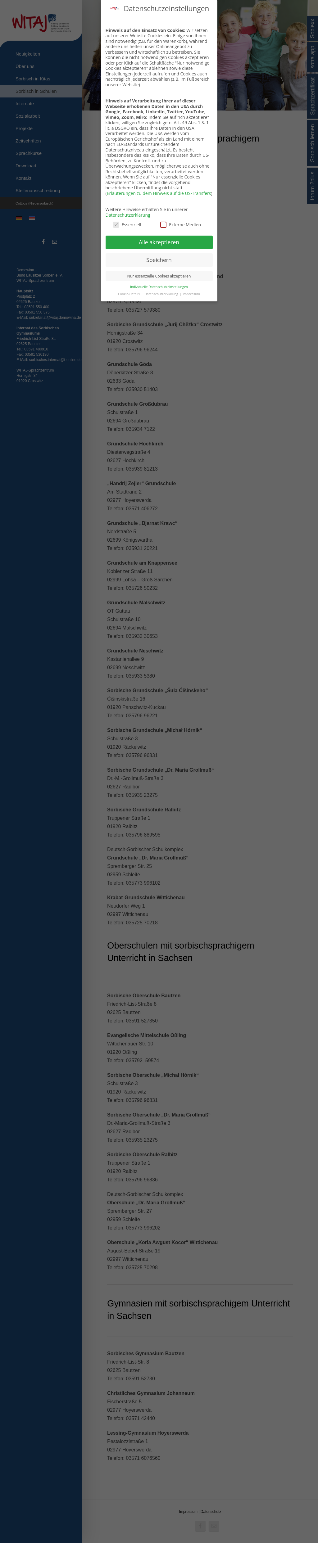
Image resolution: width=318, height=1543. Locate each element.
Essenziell (127, 224)
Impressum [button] (191, 293)
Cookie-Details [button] (129, 293)
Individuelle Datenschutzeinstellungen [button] (159, 285)
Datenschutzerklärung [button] (161, 293)
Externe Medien (180, 224)
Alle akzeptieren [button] (159, 241)
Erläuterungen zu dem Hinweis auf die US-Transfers (159, 192)
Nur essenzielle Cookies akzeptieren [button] (159, 274)
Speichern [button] (158, 258)
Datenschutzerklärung (128, 214)
